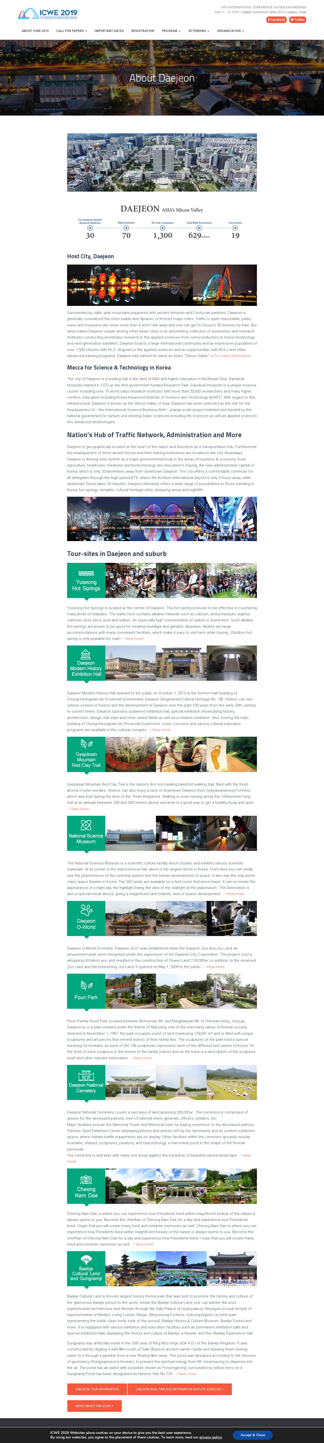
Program (171, 31)
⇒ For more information (230, 356)
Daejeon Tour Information (97, 1389)
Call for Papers (71, 31)
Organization (230, 31)
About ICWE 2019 (35, 31)
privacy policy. (210, 1437)
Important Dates (109, 31)
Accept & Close (252, 1435)
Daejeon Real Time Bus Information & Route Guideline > (180, 1389)
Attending (198, 31)
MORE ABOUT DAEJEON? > (94, 1406)
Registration (142, 31)
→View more (133, 638)
